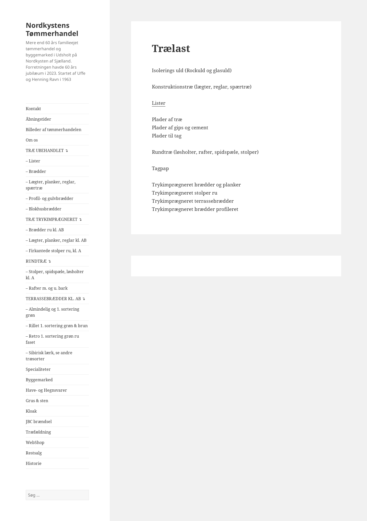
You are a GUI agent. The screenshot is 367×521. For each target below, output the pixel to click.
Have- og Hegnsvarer (46, 390)
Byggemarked (39, 380)
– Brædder (36, 171)
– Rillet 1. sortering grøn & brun (57, 325)
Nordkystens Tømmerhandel (52, 29)
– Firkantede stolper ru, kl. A (53, 250)
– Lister (33, 161)
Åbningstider (38, 119)
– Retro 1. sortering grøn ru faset (52, 339)
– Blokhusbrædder (43, 209)
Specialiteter (38, 369)
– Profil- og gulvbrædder (49, 198)
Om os (32, 140)
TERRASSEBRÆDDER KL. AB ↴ (55, 298)
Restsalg (34, 453)
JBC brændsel (39, 421)
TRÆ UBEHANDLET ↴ (47, 150)
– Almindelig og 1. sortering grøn (52, 312)
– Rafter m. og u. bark (47, 288)
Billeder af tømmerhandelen (53, 129)
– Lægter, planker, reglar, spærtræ (50, 185)
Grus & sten (37, 400)
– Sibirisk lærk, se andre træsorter (49, 356)
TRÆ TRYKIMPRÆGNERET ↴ (54, 219)
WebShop (35, 442)
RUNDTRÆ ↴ (38, 261)
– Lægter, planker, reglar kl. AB (56, 240)
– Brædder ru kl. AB (45, 230)
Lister (158, 103)
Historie (34, 463)
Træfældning (38, 432)
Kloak (31, 411)
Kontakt (33, 108)
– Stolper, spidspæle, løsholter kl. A (55, 275)
